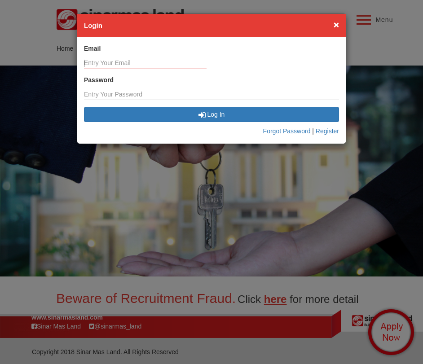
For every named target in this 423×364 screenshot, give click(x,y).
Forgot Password (287, 131)
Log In (211, 114)
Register (327, 131)
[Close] (336, 24)
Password (99, 79)
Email (92, 48)
